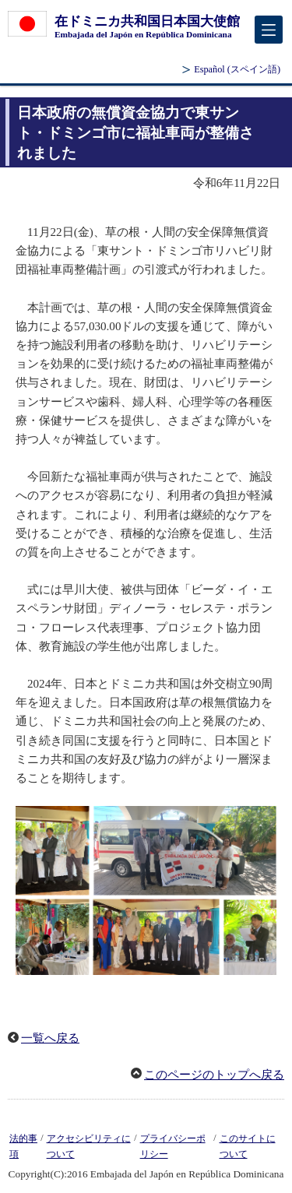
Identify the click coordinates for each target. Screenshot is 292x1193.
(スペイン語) (237, 69)
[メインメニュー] (269, 30)
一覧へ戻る (50, 1038)
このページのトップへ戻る (214, 1074)
